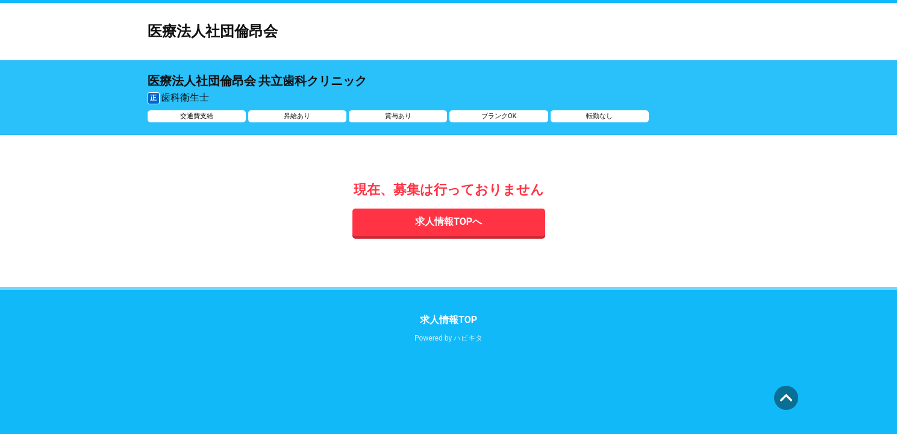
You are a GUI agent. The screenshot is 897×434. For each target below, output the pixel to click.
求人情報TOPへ (448, 221)
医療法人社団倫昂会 (213, 31)
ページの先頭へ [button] (786, 398)
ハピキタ (468, 338)
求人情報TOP (448, 320)
